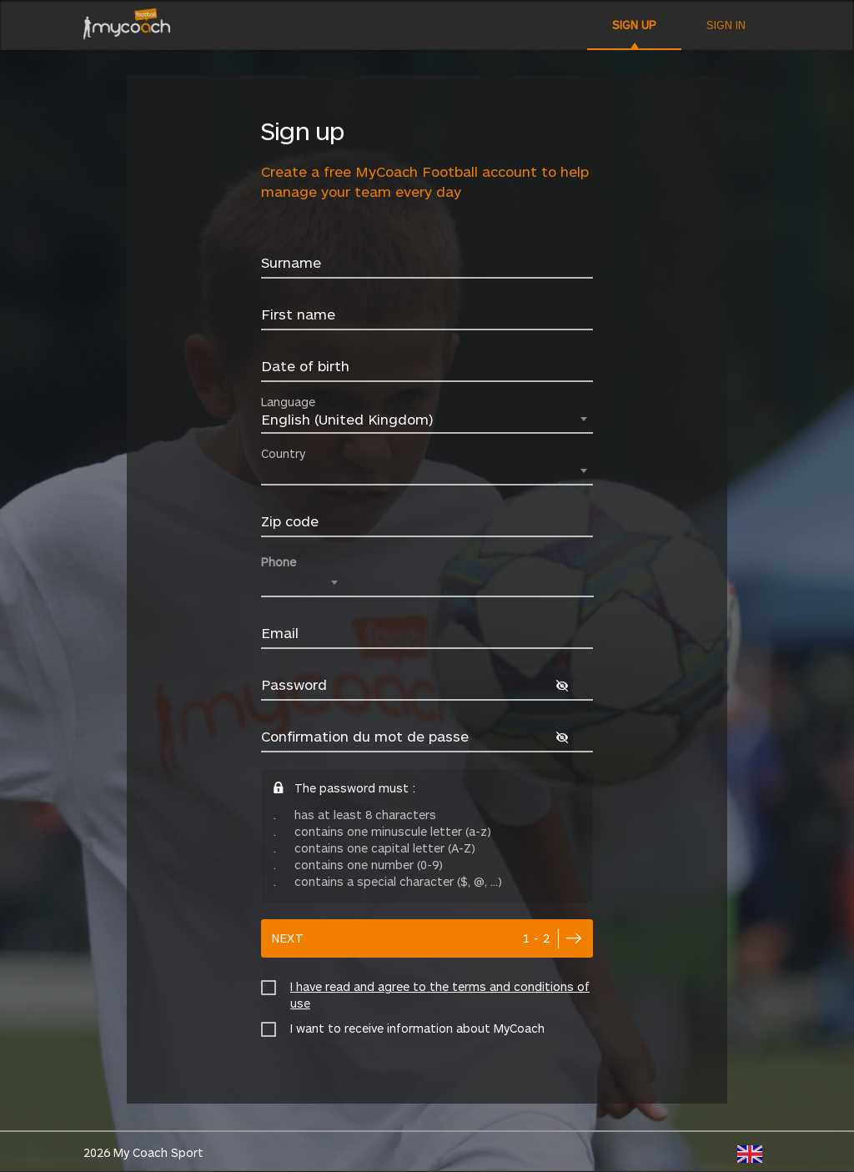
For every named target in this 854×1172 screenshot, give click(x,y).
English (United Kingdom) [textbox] (347, 418)
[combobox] (427, 420)
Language (288, 402)
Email (280, 632)
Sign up (634, 25)
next (411, 938)
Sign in (726, 25)
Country (283, 453)
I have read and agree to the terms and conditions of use (440, 994)
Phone (278, 562)
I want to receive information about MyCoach (417, 1028)
